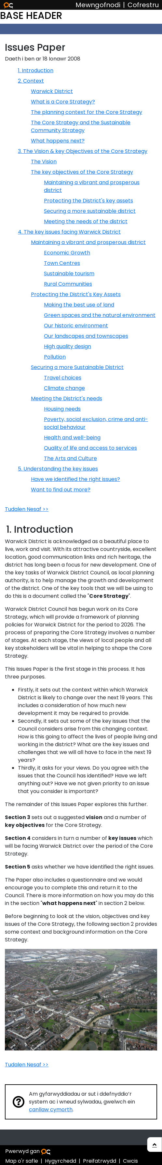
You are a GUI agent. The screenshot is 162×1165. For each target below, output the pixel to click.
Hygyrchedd (60, 1161)
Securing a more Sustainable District (77, 367)
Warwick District (52, 91)
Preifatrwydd (99, 1161)
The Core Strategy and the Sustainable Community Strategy (80, 126)
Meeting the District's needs (66, 398)
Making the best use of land (79, 304)
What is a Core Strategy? (63, 101)
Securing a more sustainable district (90, 211)
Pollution (55, 357)
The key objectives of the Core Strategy (82, 172)
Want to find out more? (60, 489)
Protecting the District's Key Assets (76, 294)
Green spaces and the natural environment (99, 315)
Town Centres (62, 263)
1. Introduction (35, 70)
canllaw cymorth (51, 1109)
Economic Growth (67, 252)
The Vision (44, 161)
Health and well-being (72, 437)
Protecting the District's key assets (88, 200)
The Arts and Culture (70, 458)
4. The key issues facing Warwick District (69, 232)
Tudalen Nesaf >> (26, 509)
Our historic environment (76, 325)
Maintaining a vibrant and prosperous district (88, 242)
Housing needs (62, 409)
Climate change (64, 388)
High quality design (67, 346)
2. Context (31, 81)
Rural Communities (68, 284)
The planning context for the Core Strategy (86, 112)
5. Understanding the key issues (58, 469)
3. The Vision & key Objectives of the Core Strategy (82, 151)
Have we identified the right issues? (75, 479)
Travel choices (62, 377)
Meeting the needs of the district (86, 221)
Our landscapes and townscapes (86, 336)
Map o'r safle (21, 1161)
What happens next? (58, 140)
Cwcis (130, 1161)
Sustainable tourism (69, 273)
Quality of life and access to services (90, 448)
